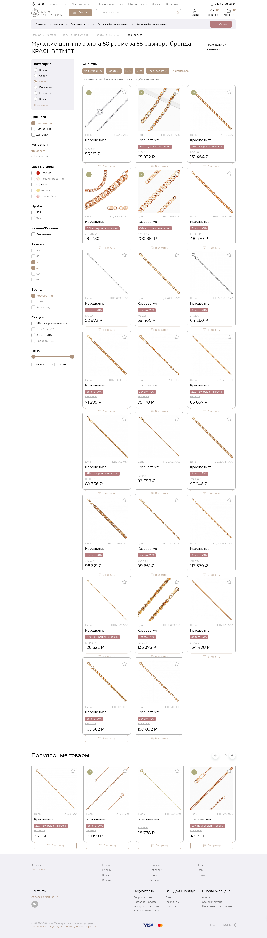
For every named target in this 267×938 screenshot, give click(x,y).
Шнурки (202, 875)
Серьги (154, 880)
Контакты (172, 4)
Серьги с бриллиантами (112, 24)
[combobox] (138, 12)
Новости (171, 906)
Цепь (88, 134)
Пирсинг (155, 865)
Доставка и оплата (83, 4)
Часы (200, 870)
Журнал (157, 4)
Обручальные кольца (49, 24)
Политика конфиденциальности (51, 926)
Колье (106, 875)
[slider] (33, 357)
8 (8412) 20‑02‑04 (225, 3)
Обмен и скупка (138, 4)
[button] (232, 755)
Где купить (172, 901)
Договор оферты (85, 926)
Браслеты (108, 865)
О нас (169, 897)
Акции (206, 897)
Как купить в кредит (146, 906)
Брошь (106, 870)
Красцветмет (95, 140)
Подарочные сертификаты (219, 906)
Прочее (154, 875)
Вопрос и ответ (58, 4)
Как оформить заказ (111, 4)
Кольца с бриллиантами (151, 24)
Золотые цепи (80, 24)
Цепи (200, 865)
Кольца (106, 880)
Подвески (156, 870)
